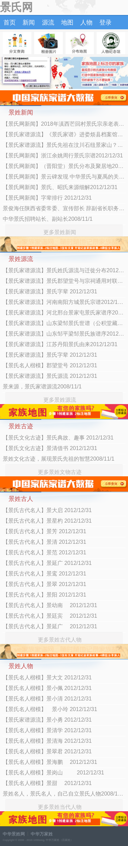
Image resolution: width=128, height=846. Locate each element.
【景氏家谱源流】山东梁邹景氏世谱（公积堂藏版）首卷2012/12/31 (64, 323)
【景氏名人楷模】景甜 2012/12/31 (47, 783)
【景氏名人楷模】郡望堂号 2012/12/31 (50, 365)
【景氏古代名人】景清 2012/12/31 (44, 542)
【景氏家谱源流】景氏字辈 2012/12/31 (50, 291)
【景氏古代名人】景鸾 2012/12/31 (44, 573)
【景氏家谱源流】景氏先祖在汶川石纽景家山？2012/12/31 (64, 145)
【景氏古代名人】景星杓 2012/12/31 (47, 521)
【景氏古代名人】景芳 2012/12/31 (44, 531)
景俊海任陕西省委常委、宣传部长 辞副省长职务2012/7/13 (64, 208)
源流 (48, 22)
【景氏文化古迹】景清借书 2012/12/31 (50, 448)
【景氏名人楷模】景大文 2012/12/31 (47, 677)
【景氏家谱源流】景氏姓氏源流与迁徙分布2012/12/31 (64, 270)
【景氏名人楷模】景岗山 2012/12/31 (53, 772)
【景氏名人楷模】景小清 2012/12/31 (47, 699)
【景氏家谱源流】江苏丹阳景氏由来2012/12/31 (60, 344)
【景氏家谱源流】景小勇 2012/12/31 (47, 720)
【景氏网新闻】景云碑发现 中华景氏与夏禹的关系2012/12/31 (64, 177)
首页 (9, 22)
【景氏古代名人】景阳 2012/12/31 (44, 595)
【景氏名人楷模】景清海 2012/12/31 (47, 741)
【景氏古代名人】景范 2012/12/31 (44, 552)
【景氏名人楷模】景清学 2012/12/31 (47, 730)
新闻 (29, 22)
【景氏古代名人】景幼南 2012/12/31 (50, 605)
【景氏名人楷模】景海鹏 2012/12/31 (50, 762)
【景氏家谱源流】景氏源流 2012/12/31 (50, 376)
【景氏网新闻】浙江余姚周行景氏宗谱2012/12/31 (63, 155)
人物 (86, 22)
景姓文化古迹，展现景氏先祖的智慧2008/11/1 (58, 459)
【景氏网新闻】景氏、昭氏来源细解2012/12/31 (60, 187)
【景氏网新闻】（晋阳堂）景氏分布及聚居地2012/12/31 (64, 166)
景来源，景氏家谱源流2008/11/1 (42, 386)
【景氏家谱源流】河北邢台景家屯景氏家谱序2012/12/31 (64, 313)
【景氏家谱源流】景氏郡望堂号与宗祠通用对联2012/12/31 (64, 281)
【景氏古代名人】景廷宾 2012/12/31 (50, 616)
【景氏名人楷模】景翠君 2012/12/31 (47, 751)
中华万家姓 (42, 833)
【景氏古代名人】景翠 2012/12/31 (44, 584)
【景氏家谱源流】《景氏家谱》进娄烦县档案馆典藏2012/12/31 (64, 134)
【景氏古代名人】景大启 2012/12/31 (47, 510)
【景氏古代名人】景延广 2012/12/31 (47, 563)
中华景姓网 (14, 833)
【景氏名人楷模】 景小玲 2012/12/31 (50, 709)
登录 (105, 22)
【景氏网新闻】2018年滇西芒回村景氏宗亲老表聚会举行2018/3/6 (64, 124)
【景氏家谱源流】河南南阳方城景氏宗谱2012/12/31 (64, 302)
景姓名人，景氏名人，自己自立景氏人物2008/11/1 (64, 794)
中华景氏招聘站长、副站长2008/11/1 (48, 219)
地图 (67, 22)
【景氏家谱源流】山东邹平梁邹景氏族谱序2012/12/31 (64, 334)
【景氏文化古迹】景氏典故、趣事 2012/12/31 (58, 438)
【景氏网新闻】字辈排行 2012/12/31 (47, 198)
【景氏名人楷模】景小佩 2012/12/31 (47, 688)
